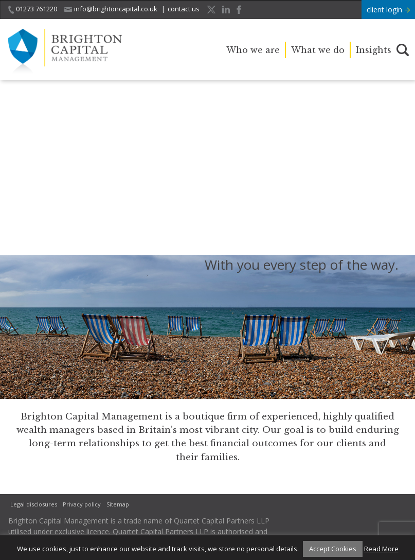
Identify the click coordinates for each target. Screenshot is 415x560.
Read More (381, 548)
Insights (373, 50)
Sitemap (117, 504)
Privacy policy (82, 504)
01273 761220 (32, 9)
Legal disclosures (33, 504)
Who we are (253, 50)
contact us (184, 8)
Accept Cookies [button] (332, 548)
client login (388, 9)
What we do (318, 50)
